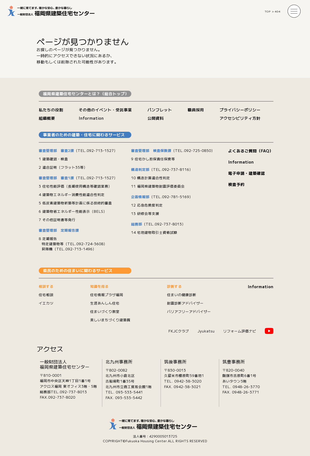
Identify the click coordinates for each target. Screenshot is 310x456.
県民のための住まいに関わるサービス (78, 270)
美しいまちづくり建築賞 (110, 319)
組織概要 (47, 118)
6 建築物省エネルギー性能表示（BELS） (73, 211)
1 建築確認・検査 (53, 158)
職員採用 (196, 109)
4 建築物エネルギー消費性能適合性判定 (72, 194)
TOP (268, 11)
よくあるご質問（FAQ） (250, 150)
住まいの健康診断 (181, 294)
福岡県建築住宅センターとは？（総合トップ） (86, 93)
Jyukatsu (206, 331)
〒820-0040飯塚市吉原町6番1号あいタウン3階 (239, 375)
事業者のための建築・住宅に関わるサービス (84, 134)
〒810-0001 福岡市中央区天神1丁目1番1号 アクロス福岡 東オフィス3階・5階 (68, 381)
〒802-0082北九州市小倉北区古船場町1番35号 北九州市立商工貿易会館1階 (128, 378)
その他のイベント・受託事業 (105, 109)
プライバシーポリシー (240, 109)
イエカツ (46, 303)
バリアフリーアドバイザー (189, 311)
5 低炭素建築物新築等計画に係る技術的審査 (75, 202)
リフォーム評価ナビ (239, 331)
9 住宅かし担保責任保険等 (153, 158)
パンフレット (159, 109)
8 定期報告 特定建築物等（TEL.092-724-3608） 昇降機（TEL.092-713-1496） (73, 243)
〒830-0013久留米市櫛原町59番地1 (184, 372)
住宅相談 (46, 294)
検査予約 (236, 184)
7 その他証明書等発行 (57, 219)
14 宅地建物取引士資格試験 (154, 232)
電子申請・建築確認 (246, 173)
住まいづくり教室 (104, 311)
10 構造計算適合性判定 (150, 177)
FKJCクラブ (178, 331)
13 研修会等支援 (145, 213)
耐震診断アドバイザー (185, 303)
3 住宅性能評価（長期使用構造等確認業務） (75, 186)
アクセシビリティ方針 (240, 118)
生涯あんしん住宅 (104, 303)
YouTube (269, 331)
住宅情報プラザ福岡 (106, 294)
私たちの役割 (51, 109)
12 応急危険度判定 (147, 205)
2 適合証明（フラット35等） (63, 167)
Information (91, 118)
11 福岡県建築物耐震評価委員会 (158, 186)
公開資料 (155, 118)
